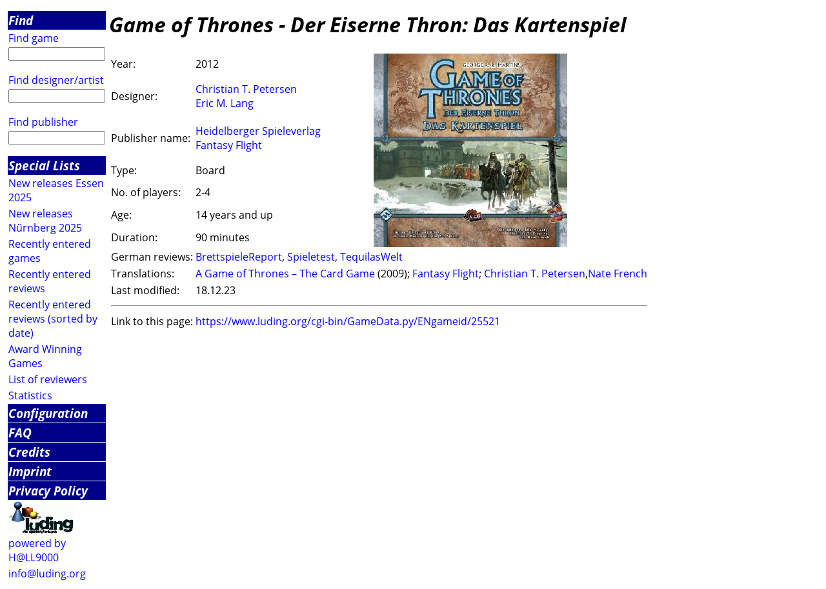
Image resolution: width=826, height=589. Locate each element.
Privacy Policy (48, 490)
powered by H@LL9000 (37, 550)
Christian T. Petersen (246, 89)
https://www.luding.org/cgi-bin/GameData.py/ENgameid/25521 (348, 321)
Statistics (30, 395)
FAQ (20, 432)
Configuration (48, 413)
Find (20, 20)
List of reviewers (47, 379)
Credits (29, 452)
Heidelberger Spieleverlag (258, 131)
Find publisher (43, 122)
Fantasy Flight (229, 145)
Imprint (30, 471)
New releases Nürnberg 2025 (45, 220)
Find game (33, 38)
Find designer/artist (56, 80)
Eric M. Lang (225, 103)
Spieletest (311, 257)
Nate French (617, 273)
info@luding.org (47, 573)
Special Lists (44, 165)
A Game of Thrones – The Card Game (285, 273)
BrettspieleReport (239, 257)
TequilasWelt (371, 257)
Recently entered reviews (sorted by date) (52, 318)
